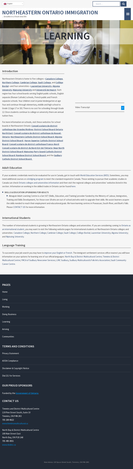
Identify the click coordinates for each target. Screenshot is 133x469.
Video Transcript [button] (82, 107)
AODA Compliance (10, 360)
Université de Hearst (46, 89)
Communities (8, 336)
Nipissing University (22, 89)
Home (5, 291)
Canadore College (54, 78)
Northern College (10, 82)
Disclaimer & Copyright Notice (15, 368)
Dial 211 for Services (11, 375)
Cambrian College (28, 82)
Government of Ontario (27, 393)
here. (73, 186)
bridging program (35, 179)
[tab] (99, 107)
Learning (6, 321)
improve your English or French (58, 252)
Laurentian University (41, 86)
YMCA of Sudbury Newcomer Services (38, 260)
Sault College (44, 82)
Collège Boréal (83, 232)
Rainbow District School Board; (31, 155)
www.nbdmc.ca (9, 444)
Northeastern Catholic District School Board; (33, 136)
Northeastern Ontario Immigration (50, 12)
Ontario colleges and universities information (39, 182)
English (8, 4)
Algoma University (120, 232)
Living (5, 299)
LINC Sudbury (62, 260)
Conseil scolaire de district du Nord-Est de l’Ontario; (27, 148)
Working (6, 306)
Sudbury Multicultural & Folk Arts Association (90, 260)
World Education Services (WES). (94, 175)
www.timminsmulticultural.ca (15, 423)
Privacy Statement (10, 353)
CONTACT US (19, 207)
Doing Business (9, 314)
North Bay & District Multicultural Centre (83, 256)
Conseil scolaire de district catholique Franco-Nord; (34, 144)
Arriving (5, 329)
